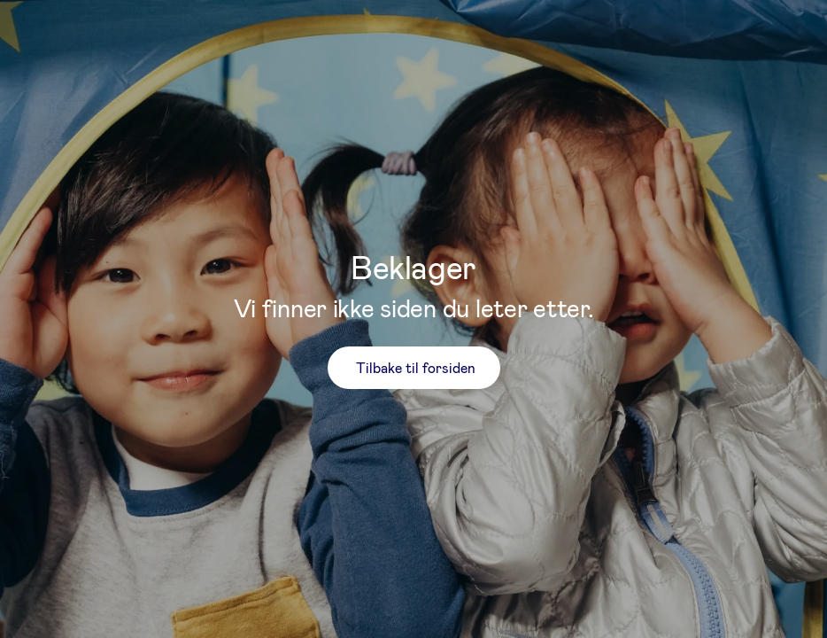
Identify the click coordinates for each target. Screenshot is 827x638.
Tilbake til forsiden (415, 367)
